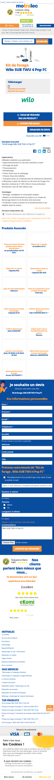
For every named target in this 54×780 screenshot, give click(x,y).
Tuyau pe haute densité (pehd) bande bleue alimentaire (14, 246)
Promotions (6, 641)
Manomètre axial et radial (39, 269)
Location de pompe (8, 682)
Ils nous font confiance (9, 638)
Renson (39, 335)
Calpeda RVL (14, 270)
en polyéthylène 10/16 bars (14, 251)
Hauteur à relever (10, 492)
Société (3, 2)
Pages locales (7, 658)
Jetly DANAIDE (14, 331)
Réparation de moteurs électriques (14, 692)
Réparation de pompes (10, 689)
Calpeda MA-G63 (39, 272)
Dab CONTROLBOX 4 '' (39, 313)
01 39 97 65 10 (28, 26)
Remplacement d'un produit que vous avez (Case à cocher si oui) (27, 478)
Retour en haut (50, 708)
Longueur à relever (11, 511)
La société (5, 634)
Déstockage (6, 645)
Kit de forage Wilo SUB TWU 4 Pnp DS (15, 703)
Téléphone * (7, 427)
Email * (5, 419)
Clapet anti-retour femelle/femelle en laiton (39, 331)
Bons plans (26, 21)
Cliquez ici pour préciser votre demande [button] (18, 522)
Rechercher (42, 41)
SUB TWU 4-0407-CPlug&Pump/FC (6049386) (21, 218)
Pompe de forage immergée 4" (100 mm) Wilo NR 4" (20, 706)
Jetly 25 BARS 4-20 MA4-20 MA (14, 354)
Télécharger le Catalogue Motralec (14, 672)
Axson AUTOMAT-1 (14, 375)
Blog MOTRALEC (8, 648)
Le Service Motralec (9, 679)
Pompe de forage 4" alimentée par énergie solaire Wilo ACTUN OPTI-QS (26, 714)
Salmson (14, 291)
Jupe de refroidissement (14, 288)
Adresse (6, 444)
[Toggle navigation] (9, 25)
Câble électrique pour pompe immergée (39, 352)
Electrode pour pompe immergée (14, 310)
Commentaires (9, 525)
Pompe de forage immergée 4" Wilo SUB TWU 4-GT (20, 719)
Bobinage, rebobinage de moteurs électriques (18, 696)
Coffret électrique (14, 329)
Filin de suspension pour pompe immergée (39, 289)
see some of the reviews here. (27, 598)
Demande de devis (40, 129)
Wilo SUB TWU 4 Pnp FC (27, 533)
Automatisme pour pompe (14, 372)
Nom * (4, 404)
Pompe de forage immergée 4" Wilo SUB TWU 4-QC (20, 710)
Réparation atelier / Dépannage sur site (15, 686)
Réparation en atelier (9, 655)
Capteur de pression (14, 351)
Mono (7, 505)
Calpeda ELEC (14, 313)
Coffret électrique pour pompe (39, 310)
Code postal (7, 452)
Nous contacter (7, 665)
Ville (4, 459)
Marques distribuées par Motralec (13, 662)
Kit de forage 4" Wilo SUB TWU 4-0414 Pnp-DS (18, 722)
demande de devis (45, 26)
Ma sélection (20, 2)
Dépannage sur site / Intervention (13, 651)
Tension (5, 502)
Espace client (11, 2)
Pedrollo (39, 293)
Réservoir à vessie (39, 244)
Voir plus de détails (42, 208)
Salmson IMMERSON (39, 355)
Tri (6, 508)
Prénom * (6, 412)
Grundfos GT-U (39, 246)
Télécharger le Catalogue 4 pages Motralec (17, 676)
